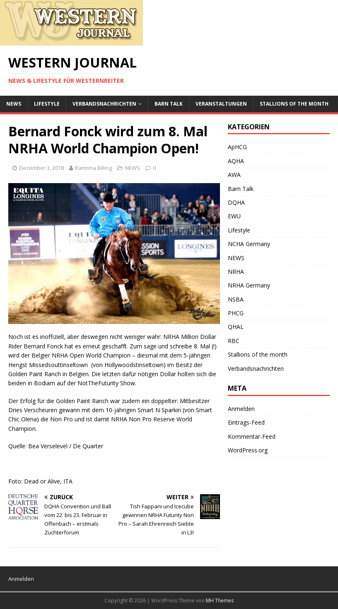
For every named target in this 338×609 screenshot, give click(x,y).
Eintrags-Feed (246, 422)
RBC (233, 341)
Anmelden (241, 409)
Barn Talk (169, 103)
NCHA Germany (249, 244)
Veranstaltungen (221, 103)
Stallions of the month (294, 103)
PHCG (236, 313)
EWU (234, 216)
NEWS (13, 103)
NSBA (236, 299)
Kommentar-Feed (251, 436)
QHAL (236, 327)
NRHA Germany (249, 285)
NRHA (236, 272)
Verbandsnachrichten (104, 103)
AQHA (236, 161)
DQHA (236, 202)
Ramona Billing (93, 168)
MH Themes (220, 600)
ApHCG (237, 147)
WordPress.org (248, 450)
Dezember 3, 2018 (41, 168)
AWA (234, 175)
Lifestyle (47, 103)
